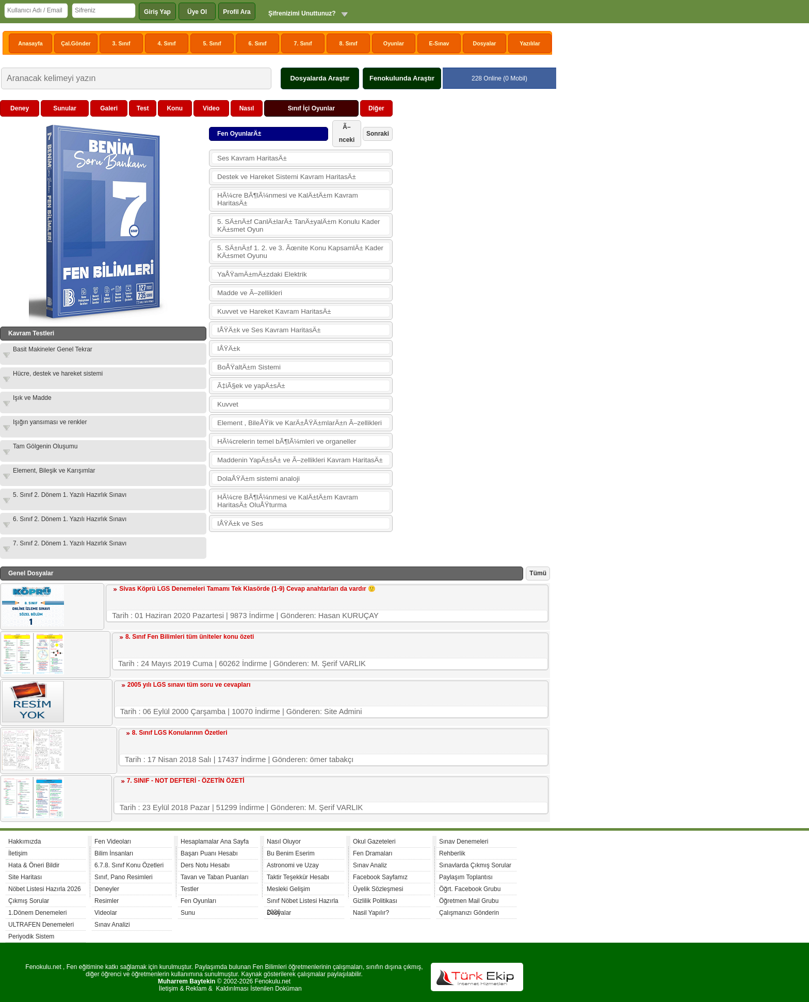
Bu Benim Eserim (291, 853)
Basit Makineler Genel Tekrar (52, 349)
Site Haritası (25, 877)
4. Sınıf (167, 43)
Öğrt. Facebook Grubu (469, 889)
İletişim (17, 853)
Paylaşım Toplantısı (466, 877)
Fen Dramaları (373, 853)
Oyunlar (393, 43)
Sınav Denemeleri (463, 841)
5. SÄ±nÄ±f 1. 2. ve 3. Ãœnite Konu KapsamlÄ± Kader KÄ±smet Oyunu (300, 252)
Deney (19, 108)
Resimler (106, 900)
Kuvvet (227, 404)
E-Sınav (439, 43)
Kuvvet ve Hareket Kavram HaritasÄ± (274, 311)
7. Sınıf (303, 43)
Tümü (537, 573)
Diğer (376, 108)
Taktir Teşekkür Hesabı (298, 877)
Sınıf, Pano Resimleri (123, 877)
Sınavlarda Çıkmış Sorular (475, 865)
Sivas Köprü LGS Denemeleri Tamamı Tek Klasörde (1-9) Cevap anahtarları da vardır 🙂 (247, 588)
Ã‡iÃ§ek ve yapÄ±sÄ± (251, 386)
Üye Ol (197, 11)
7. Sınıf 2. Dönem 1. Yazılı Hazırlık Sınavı (69, 543)
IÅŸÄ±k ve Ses (240, 523)
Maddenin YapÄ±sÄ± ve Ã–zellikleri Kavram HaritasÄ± (300, 460)
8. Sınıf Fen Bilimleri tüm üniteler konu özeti (189, 636)
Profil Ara (237, 11)
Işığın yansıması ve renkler (50, 422)
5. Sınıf (212, 43)
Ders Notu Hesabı (205, 865)
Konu (175, 108)
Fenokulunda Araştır (401, 78)
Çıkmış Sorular (28, 900)
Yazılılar (530, 43)
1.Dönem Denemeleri (37, 912)
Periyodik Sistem (31, 936)
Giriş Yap (157, 11)
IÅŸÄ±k (228, 348)
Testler (190, 889)
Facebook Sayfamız (380, 877)
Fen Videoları (112, 841)
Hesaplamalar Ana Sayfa (215, 841)
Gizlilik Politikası (375, 900)
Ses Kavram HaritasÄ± (252, 158)
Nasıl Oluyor (284, 841)
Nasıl (246, 108)
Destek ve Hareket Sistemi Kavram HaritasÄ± (286, 177)
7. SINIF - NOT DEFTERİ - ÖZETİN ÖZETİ (186, 780)
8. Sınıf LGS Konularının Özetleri (180, 732)
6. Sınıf (258, 43)
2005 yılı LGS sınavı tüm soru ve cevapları (189, 684)
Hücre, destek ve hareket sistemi (58, 373)
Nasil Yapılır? (371, 912)
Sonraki (377, 133)
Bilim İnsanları (113, 853)
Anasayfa (30, 43)
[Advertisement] (472, 255)
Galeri (109, 108)
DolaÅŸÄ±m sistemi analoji (258, 478)
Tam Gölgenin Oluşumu (45, 446)
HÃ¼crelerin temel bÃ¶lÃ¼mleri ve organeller (286, 441)
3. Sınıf (121, 43)
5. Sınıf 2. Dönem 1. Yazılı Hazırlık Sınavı (69, 494)
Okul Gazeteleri (374, 841)
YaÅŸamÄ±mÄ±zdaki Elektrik (262, 274)
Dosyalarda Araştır (319, 78)
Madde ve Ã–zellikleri (249, 293)
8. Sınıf (348, 43)
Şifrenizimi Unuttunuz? (302, 13)
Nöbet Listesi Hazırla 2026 (44, 889)
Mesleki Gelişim (288, 889)
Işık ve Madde (32, 397)
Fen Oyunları (198, 900)
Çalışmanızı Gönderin (469, 912)
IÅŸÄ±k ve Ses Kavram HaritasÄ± (269, 330)
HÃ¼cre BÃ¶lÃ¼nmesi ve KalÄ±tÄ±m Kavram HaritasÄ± (287, 199)
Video (211, 108)
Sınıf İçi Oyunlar (311, 108)
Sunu (188, 912)
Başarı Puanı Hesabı (209, 853)
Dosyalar (484, 43)
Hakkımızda (24, 841)
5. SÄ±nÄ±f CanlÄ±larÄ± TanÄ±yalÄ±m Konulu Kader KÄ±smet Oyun (298, 225)
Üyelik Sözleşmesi (378, 889)
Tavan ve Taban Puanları (215, 877)
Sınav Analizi (112, 924)
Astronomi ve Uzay (293, 865)
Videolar (105, 912)
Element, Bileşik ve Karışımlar (54, 470)
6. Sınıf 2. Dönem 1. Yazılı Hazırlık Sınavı (69, 519)
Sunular (64, 108)
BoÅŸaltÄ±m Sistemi (249, 367)
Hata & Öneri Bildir (33, 865)
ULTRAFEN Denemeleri (41, 924)
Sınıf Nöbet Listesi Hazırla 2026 (302, 902)
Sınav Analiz (370, 865)
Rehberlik (452, 853)
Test (143, 108)
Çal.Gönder (75, 43)
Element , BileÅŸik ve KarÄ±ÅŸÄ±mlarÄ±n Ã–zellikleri (299, 423)
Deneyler (106, 889)
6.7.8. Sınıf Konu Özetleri (129, 865)
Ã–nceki (347, 133)
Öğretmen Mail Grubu (468, 900)
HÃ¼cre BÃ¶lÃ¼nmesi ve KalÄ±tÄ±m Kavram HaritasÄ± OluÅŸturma (287, 501)
